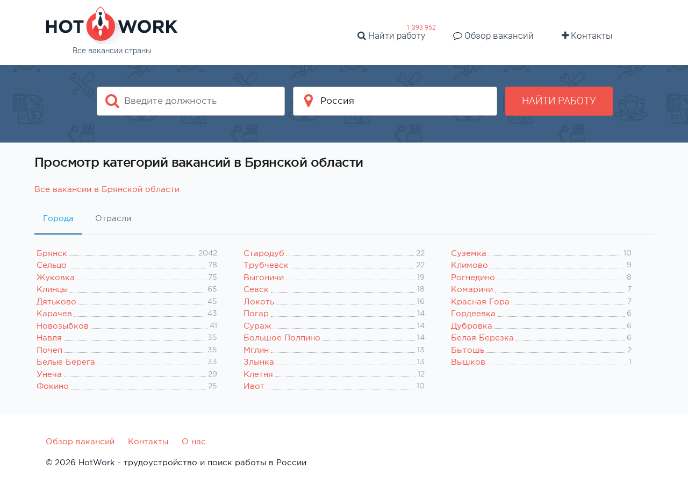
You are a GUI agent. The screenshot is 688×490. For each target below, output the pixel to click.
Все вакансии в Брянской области (107, 189)
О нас (194, 441)
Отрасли (113, 218)
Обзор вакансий (493, 35)
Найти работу (391, 35)
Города (58, 218)
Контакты (587, 35)
